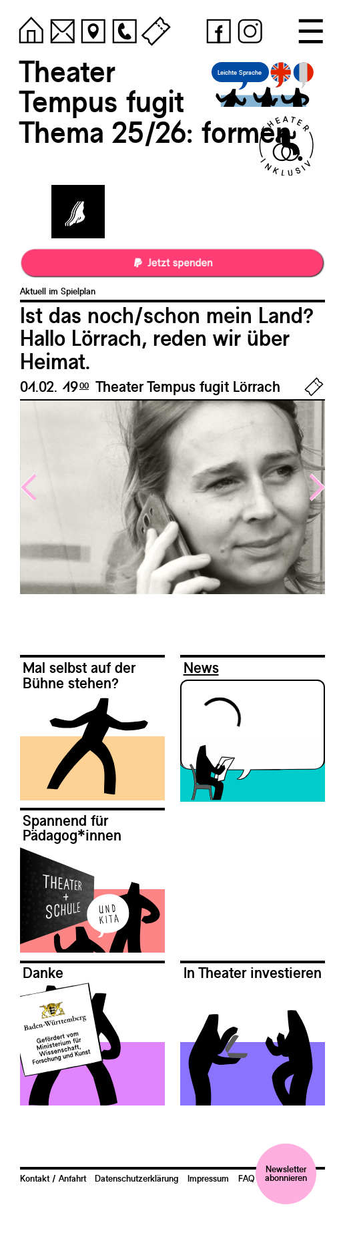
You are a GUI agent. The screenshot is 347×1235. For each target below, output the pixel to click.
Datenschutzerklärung (136, 1178)
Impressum (208, 1178)
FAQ (246, 1178)
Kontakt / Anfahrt (53, 1178)
